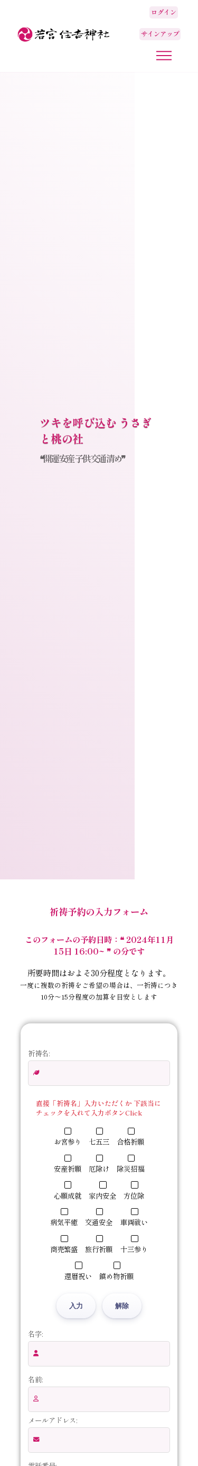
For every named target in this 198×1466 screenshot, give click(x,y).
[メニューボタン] (164, 56)
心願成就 (67, 1190)
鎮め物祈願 (116, 1271)
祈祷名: (39, 1053)
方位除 (134, 1190)
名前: (35, 1379)
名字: (35, 1333)
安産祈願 (67, 1164)
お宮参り (67, 1137)
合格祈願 (130, 1137)
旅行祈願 (98, 1244)
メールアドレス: (52, 1420)
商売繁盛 (64, 1244)
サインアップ (160, 34)
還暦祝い (78, 1271)
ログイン (163, 12)
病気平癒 (64, 1217)
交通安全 (98, 1217)
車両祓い (134, 1217)
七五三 (99, 1137)
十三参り (134, 1244)
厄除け (99, 1164)
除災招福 (130, 1164)
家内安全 (102, 1190)
